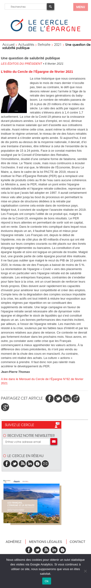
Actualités (26, 44)
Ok (47, 581)
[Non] (85, 571)
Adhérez (13, 542)
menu (80, 6)
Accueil (8, 44)
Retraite (44, 44)
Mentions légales (45, 542)
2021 (58, 44)
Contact (77, 542)
